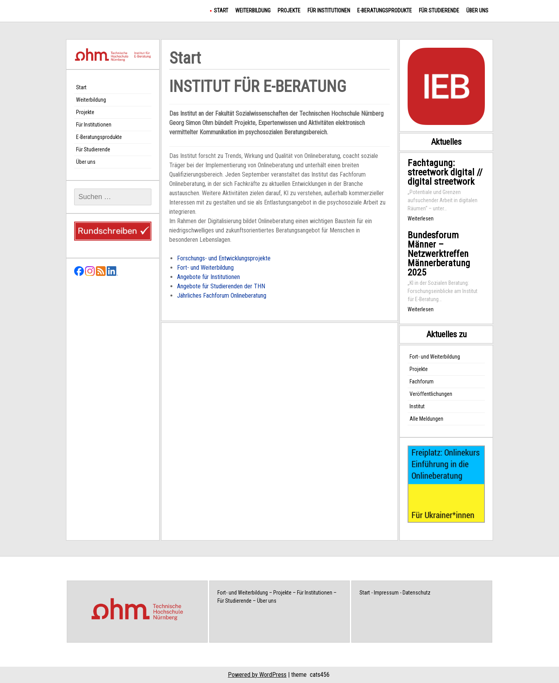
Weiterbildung (253, 10)
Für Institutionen (328, 10)
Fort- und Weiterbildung (205, 267)
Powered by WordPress (257, 674)
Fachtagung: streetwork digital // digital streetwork (445, 172)
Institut (417, 406)
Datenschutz (417, 592)
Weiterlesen (421, 218)
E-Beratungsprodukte (384, 10)
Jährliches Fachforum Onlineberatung (221, 295)
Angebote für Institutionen (208, 277)
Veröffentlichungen (431, 394)
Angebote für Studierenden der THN (221, 286)
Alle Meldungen (426, 419)
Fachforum (422, 381)
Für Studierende (439, 10)
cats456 (320, 674)
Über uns (477, 10)
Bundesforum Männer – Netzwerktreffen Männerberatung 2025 (439, 254)
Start (221, 10)
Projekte (289, 10)
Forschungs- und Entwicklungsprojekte (224, 258)
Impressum (386, 592)
